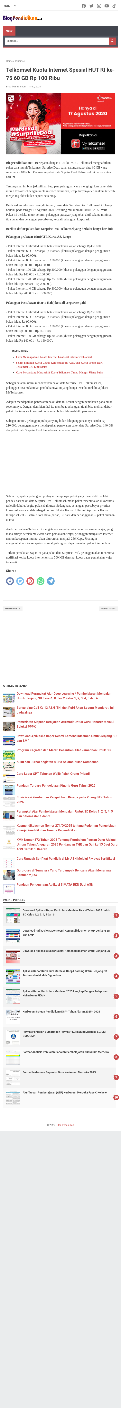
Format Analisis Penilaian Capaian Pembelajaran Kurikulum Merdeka (66, 1052)
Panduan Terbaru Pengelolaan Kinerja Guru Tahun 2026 (56, 785)
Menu (9, 30)
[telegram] (51, 581)
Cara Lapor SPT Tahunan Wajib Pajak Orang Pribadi (53, 774)
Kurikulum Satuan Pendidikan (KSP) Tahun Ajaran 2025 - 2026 (61, 1011)
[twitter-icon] (91, 6)
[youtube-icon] (107, 6)
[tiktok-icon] (114, 6)
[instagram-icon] (99, 6)
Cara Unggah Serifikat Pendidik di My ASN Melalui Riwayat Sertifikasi (66, 858)
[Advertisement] (60, 463)
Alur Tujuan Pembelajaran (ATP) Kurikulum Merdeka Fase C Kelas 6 (65, 1092)
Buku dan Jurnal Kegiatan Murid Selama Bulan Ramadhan (57, 762)
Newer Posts (12, 608)
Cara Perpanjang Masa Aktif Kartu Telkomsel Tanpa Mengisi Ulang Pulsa (59, 372)
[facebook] (10, 581)
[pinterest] (30, 581)
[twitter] (20, 581)
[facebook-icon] (84, 6)
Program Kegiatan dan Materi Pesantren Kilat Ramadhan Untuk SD (64, 750)
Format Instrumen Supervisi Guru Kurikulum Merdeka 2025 (59, 1072)
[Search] (57, 41)
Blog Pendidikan (65, 1125)
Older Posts (108, 608)
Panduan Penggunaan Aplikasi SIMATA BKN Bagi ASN (55, 884)
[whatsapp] (40, 581)
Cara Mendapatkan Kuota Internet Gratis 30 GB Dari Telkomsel (54, 357)
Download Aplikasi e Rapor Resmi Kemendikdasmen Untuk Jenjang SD (66, 950)
